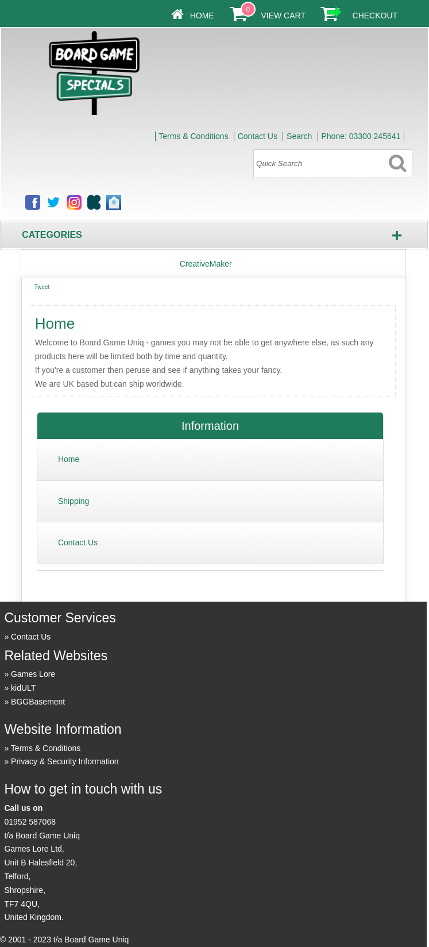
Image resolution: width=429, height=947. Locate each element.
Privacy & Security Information (65, 761)
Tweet (42, 287)
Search (299, 136)
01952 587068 (30, 821)
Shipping (74, 501)
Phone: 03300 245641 (360, 136)
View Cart (283, 15)
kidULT (23, 687)
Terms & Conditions (193, 136)
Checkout (375, 15)
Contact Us (257, 136)
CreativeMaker (206, 263)
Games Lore (33, 674)
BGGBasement (38, 701)
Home (202, 15)
